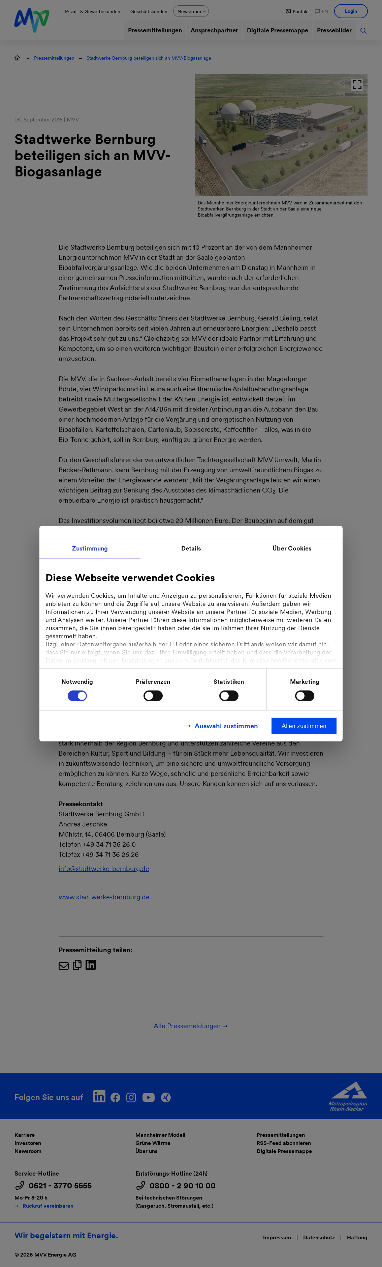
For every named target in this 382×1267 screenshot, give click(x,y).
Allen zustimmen (304, 725)
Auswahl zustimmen (226, 726)
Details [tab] (191, 548)
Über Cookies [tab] (292, 548)
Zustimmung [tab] (90, 548)
